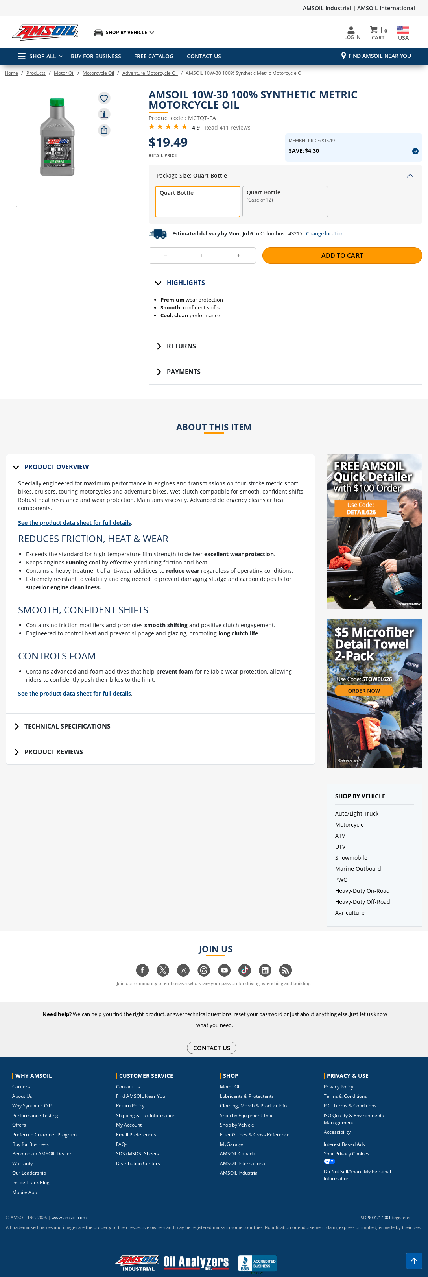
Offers (19, 1112)
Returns (181, 353)
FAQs (121, 1131)
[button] (57, 136)
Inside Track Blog (31, 1169)
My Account (129, 1112)
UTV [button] (340, 854)
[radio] (198, 209)
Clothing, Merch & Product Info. (254, 1092)
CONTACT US (201, 56)
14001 (385, 1204)
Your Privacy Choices (346, 1140)
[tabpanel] (160, 603)
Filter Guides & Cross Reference (255, 1121)
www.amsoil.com (58, 1204)
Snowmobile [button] (351, 865)
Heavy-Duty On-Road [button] (362, 898)
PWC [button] (341, 887)
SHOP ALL (37, 56)
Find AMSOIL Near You (380, 55)
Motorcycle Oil (98, 73)
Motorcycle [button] (349, 832)
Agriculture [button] (350, 920)
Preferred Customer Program (44, 1121)
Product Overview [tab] (56, 474)
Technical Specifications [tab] (67, 743)
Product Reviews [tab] (53, 768)
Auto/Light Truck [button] (356, 821)
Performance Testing (35, 1102)
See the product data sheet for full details (80, 535)
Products (36, 73)
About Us (22, 1083)
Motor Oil (64, 73)
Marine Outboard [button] (358, 876)
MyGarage (231, 1131)
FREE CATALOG (152, 56)
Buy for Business (30, 1131)
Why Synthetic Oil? (32, 1092)
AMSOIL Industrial (239, 1160)
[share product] (104, 130)
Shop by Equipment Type (247, 1102)
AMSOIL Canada (237, 1140)
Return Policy (130, 1092)
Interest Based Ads (344, 1131)
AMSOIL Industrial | (329, 8)
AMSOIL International (386, 8)
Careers (21, 1073)
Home (11, 73)
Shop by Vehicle (237, 1112)
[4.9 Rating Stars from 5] (168, 132)
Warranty (22, 1150)
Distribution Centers (138, 1150)
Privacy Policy (338, 1073)
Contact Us (128, 1073)
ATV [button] (340, 843)
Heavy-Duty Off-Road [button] (362, 909)
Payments (184, 379)
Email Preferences (136, 1121)
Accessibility (337, 1119)
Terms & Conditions (345, 1083)
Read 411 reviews (228, 133)
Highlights (186, 290)
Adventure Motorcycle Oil (150, 73)
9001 (372, 1204)
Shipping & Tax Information (145, 1102)
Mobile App (24, 1179)
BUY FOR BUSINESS (96, 56)
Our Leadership (29, 1160)
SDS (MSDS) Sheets (137, 1140)
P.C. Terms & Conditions (350, 1092)
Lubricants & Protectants (247, 1083)
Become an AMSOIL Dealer (42, 1140)
